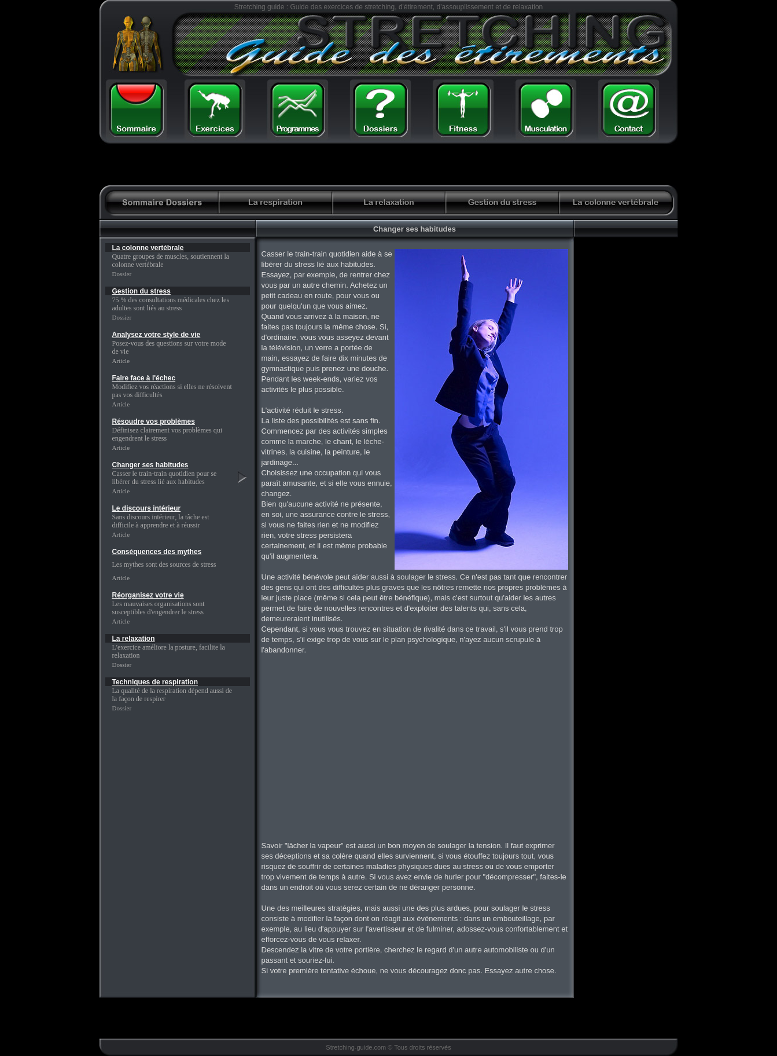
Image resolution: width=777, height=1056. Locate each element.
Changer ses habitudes (150, 465)
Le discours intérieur (146, 508)
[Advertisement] (531, 165)
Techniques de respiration (155, 682)
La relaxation (133, 639)
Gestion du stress (141, 291)
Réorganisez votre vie (148, 595)
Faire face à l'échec (144, 378)
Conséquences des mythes (157, 552)
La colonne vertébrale (148, 248)
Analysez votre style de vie (156, 335)
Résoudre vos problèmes (153, 421)
